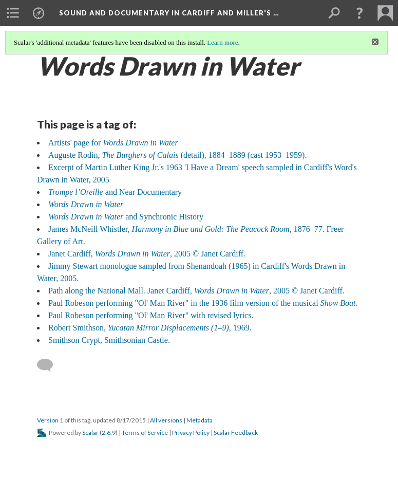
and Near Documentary (115, 192)
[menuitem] (13, 13)
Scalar (90, 432)
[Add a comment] (49, 365)
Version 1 (50, 420)
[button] (359, 13)
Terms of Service (145, 432)
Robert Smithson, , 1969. (150, 327)
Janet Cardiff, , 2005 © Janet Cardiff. (146, 253)
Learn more (222, 42)
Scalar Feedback (236, 432)
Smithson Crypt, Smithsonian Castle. (109, 340)
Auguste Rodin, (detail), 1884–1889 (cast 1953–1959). (177, 155)
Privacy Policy (191, 432)
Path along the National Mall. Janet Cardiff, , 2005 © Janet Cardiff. (196, 290)
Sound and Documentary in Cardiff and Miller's (169, 13)
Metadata (199, 420)
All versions (166, 420)
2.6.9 (109, 432)
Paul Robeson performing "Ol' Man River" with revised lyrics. (150, 315)
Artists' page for (113, 142)
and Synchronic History (125, 216)
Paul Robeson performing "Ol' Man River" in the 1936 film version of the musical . (203, 303)
